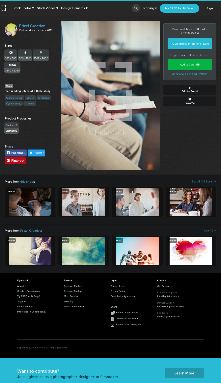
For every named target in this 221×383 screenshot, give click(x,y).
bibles (29, 103)
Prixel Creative (32, 26)
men (30, 97)
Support (21, 301)
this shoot (27, 181)
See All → (210, 231)
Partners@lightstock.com (170, 306)
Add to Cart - (190, 65)
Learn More (184, 373)
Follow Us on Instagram (128, 324)
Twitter (36, 152)
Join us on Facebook (127, 318)
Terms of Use (118, 286)
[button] (23, 8)
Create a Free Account (29, 291)
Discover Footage (73, 291)
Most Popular (71, 296)
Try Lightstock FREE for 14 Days (189, 44)
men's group (14, 97)
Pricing (150, 8)
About (20, 286)
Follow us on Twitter (127, 312)
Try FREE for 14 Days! (179, 8)
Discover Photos (73, 286)
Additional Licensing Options (189, 74)
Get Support (163, 286)
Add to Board (189, 90)
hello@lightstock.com (168, 316)
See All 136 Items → (204, 182)
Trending (68, 301)
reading (43, 97)
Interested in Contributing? (31, 311)
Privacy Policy (118, 291)
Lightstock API (25, 306)
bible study (13, 103)
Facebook (15, 152)
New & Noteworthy (74, 306)
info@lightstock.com (168, 296)
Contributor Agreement (123, 296)
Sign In (211, 8)
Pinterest (15, 160)
